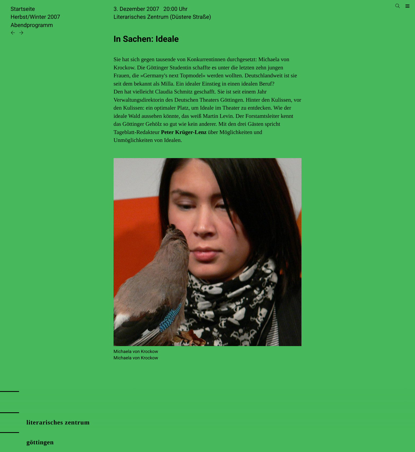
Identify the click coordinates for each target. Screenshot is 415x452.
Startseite (23, 9)
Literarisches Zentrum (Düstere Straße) (162, 17)
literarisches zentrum (58, 422)
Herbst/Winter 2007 (35, 17)
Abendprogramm (32, 25)
